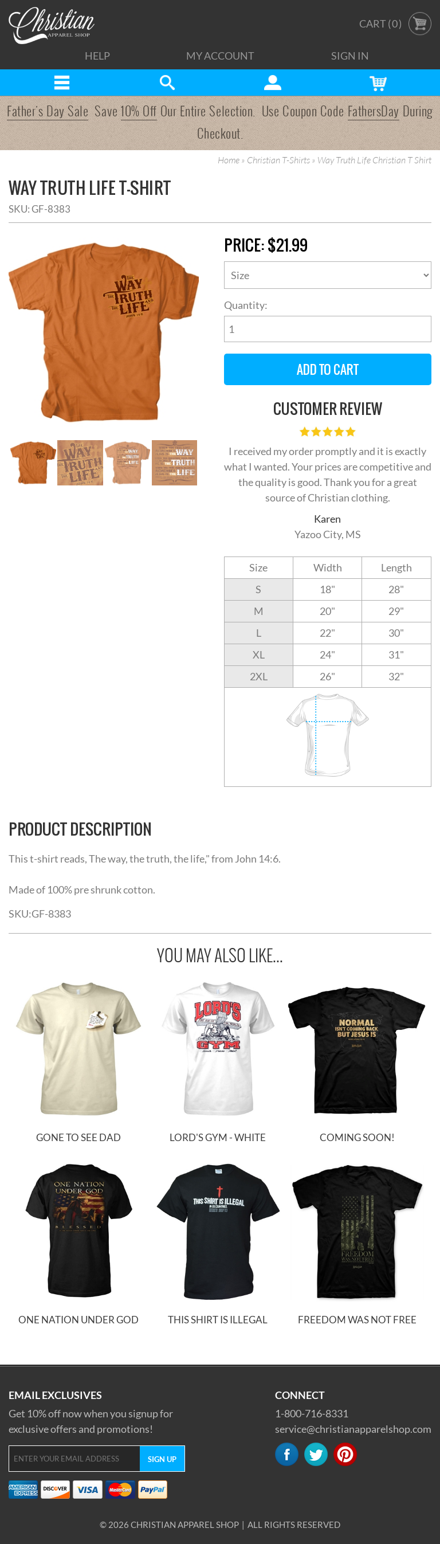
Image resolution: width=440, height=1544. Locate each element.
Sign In (350, 55)
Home (228, 160)
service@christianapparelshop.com (353, 1428)
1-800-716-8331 (311, 1413)
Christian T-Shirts (278, 160)
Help (97, 55)
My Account (220, 55)
